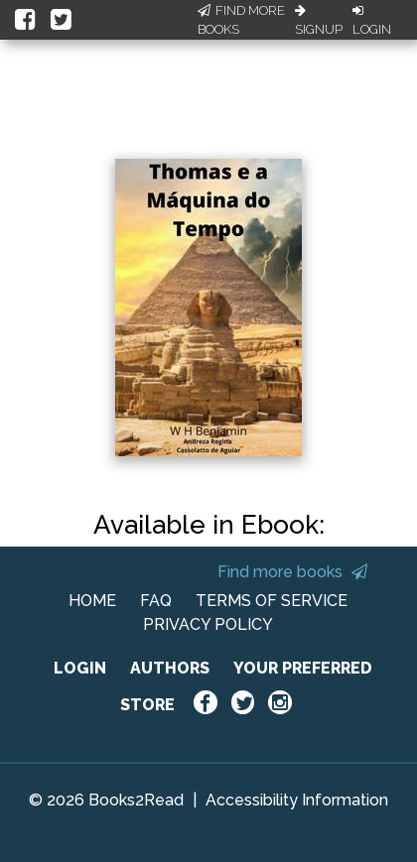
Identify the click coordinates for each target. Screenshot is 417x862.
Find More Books (241, 20)
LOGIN (80, 668)
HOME (92, 600)
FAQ (156, 600)
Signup (319, 21)
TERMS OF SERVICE (272, 600)
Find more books (292, 571)
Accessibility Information (297, 800)
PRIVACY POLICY (208, 624)
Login (371, 21)
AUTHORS (169, 668)
